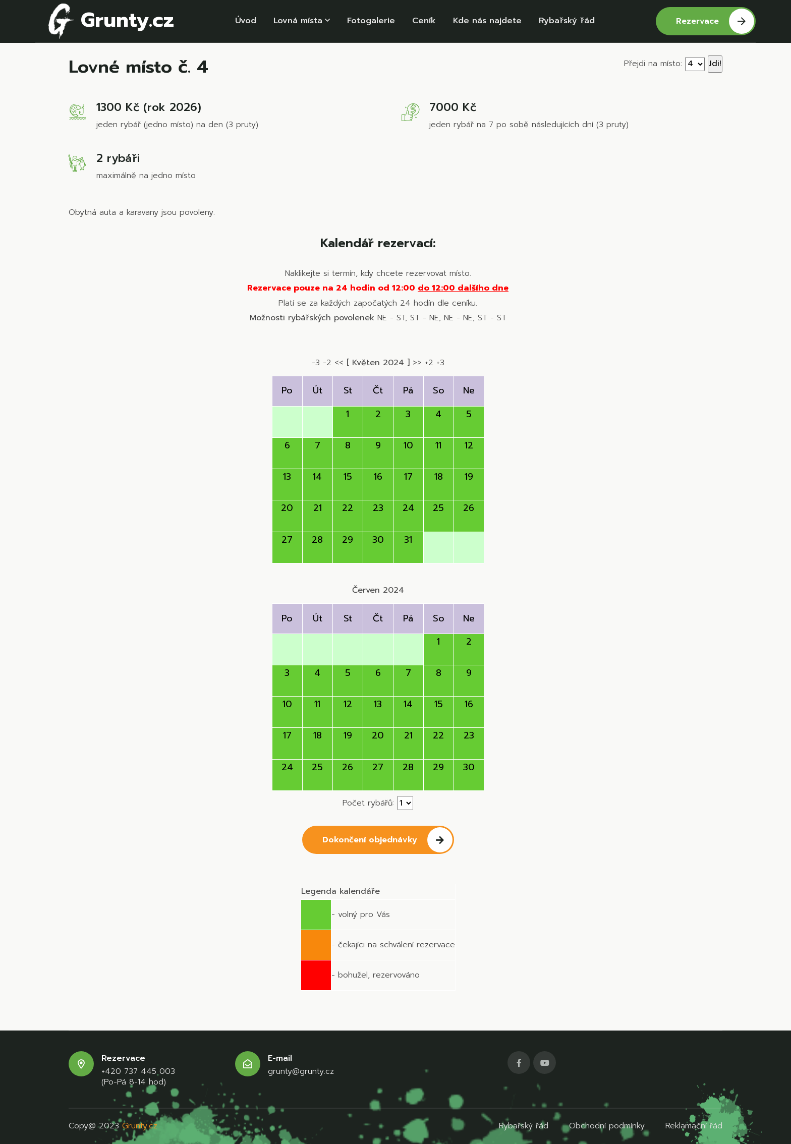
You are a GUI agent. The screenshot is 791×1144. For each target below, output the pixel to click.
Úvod (245, 22)
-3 (316, 363)
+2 (429, 363)
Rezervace (715, 22)
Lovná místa (301, 22)
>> (417, 363)
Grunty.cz (111, 22)
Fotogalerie (371, 22)
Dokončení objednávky (387, 839)
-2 (327, 363)
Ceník (424, 22)
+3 (440, 363)
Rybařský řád (567, 22)
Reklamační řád (693, 1126)
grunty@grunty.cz (301, 1071)
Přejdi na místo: (653, 64)
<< (339, 363)
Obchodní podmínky (607, 1126)
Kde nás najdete (487, 22)
